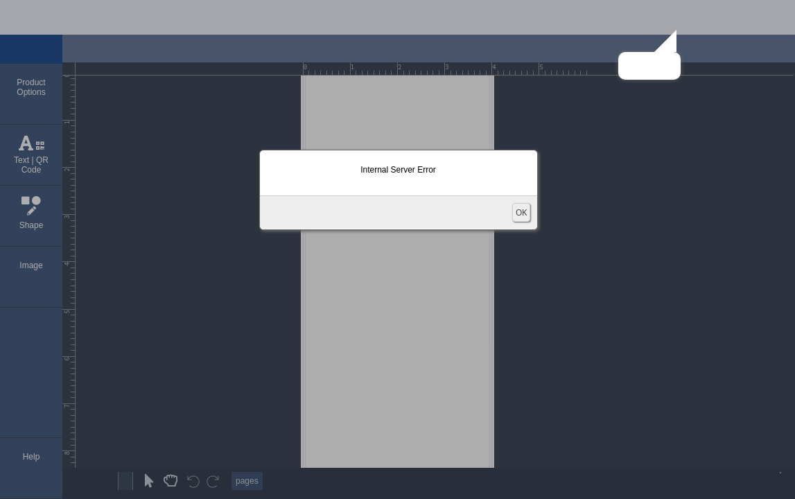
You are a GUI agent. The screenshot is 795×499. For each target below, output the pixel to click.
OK (521, 212)
